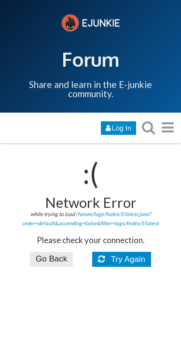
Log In (118, 128)
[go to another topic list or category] (167, 127)
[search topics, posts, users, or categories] (148, 127)
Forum (90, 59)
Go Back (51, 258)
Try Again (121, 259)
